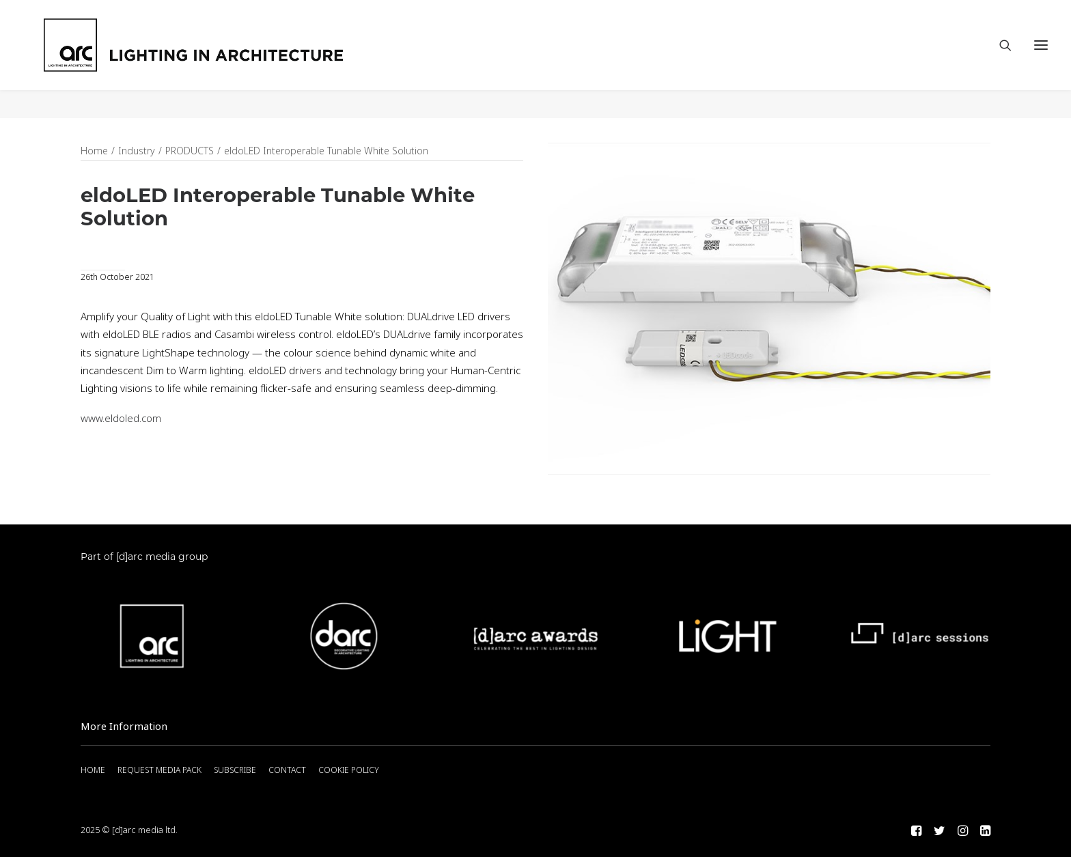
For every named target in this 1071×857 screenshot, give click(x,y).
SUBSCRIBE (235, 770)
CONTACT (287, 770)
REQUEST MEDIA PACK (159, 770)
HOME (93, 770)
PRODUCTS (189, 151)
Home (94, 151)
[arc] (252, 59)
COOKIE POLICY (348, 770)
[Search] (999, 59)
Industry (136, 151)
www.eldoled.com (121, 419)
